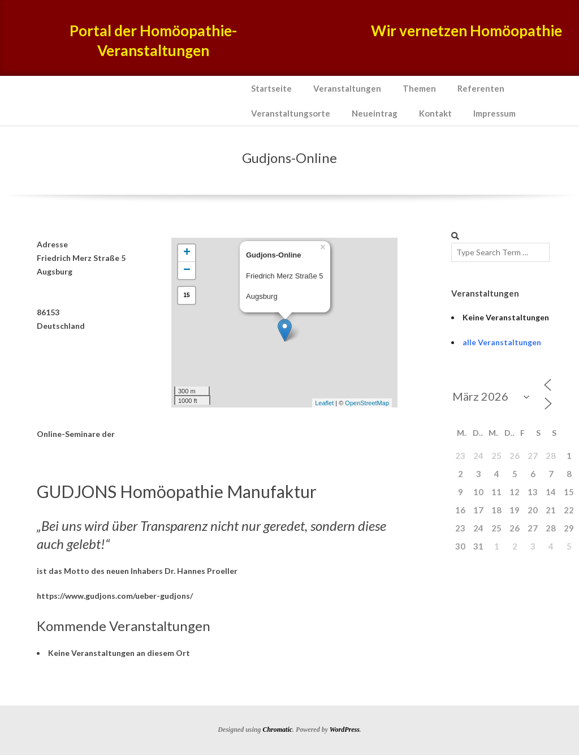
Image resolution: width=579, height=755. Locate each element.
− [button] (187, 270)
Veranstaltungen (347, 88)
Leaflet (324, 403)
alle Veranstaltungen (502, 342)
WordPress (345, 729)
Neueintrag (374, 113)
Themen (419, 88)
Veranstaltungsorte (290, 113)
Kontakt (435, 113)
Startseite (271, 88)
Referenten (480, 88)
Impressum (494, 113)
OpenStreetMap (367, 403)
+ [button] (187, 252)
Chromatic (277, 729)
